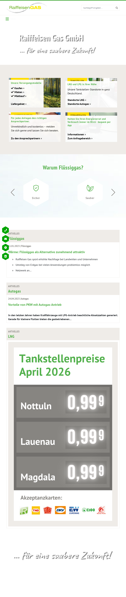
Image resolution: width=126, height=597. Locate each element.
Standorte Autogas (78, 107)
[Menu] (10, 19)
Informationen (76, 138)
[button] (113, 196)
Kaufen (18, 91)
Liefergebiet (18, 107)
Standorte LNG (76, 103)
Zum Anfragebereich (79, 142)
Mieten (18, 95)
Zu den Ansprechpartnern (25, 142)
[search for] (97, 7)
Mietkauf (19, 99)
